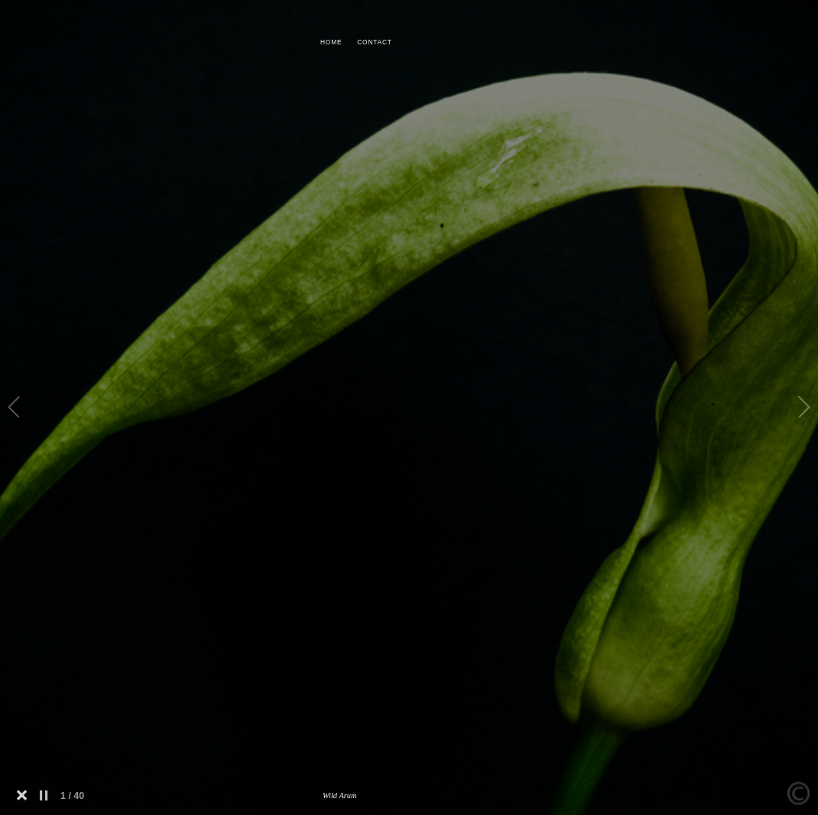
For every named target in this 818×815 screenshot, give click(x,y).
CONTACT (374, 42)
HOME (331, 42)
